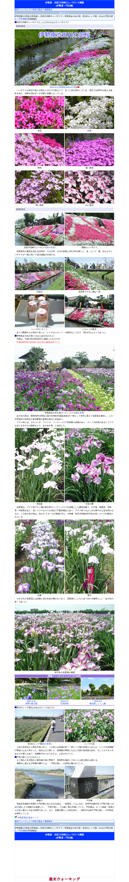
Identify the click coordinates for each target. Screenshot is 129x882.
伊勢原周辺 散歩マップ (26, 818)
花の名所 (51, 247)
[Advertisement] (64, 858)
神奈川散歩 (38, 9)
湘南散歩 (48, 9)
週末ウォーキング (23, 9)
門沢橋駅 (23, 19)
